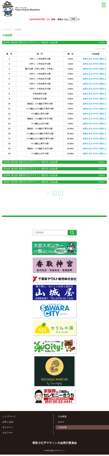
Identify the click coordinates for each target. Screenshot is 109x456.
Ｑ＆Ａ (61, 424)
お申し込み (7, 424)
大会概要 (62, 419)
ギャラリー (7, 430)
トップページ (6, 30)
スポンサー (7, 435)
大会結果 (62, 430)
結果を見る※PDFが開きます (95, 59)
